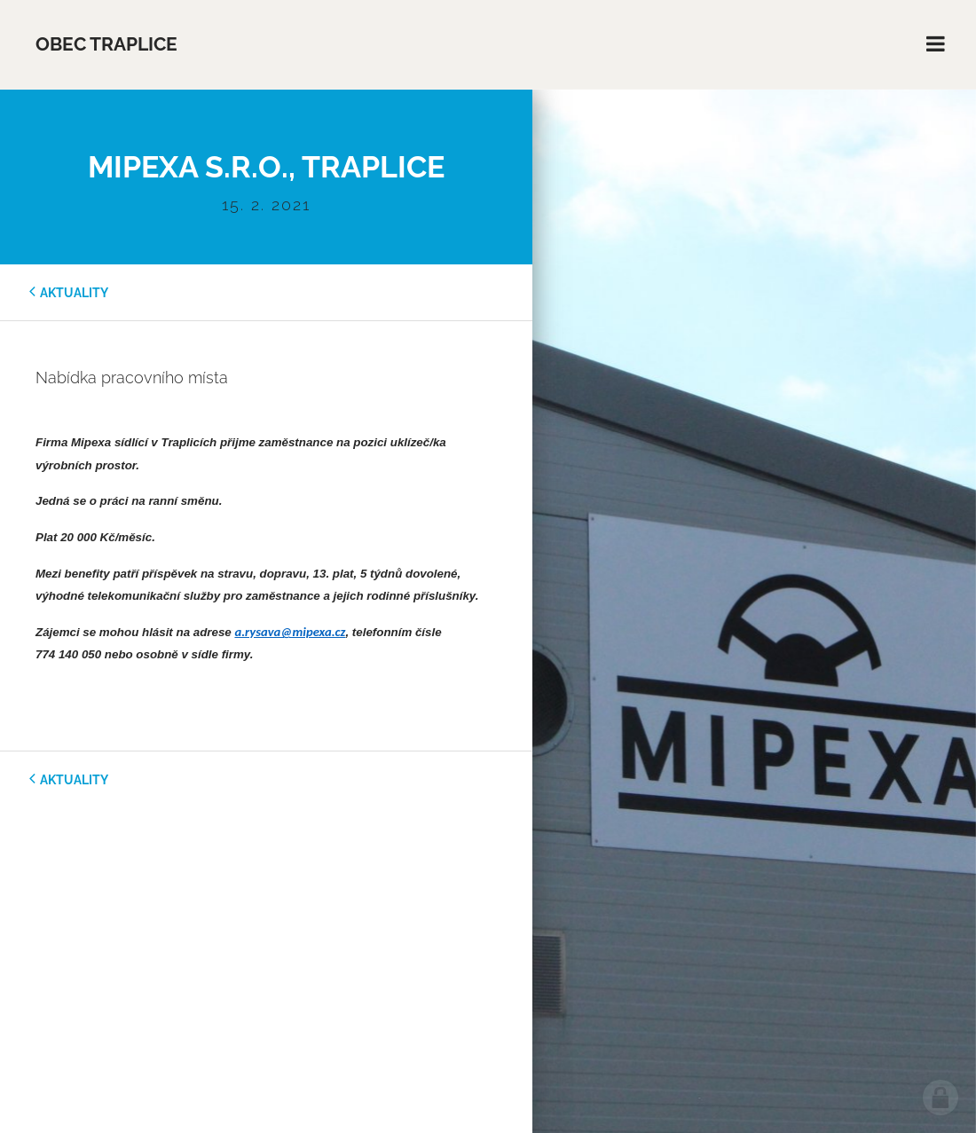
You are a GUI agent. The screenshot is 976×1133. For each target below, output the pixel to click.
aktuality (74, 292)
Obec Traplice (106, 44)
